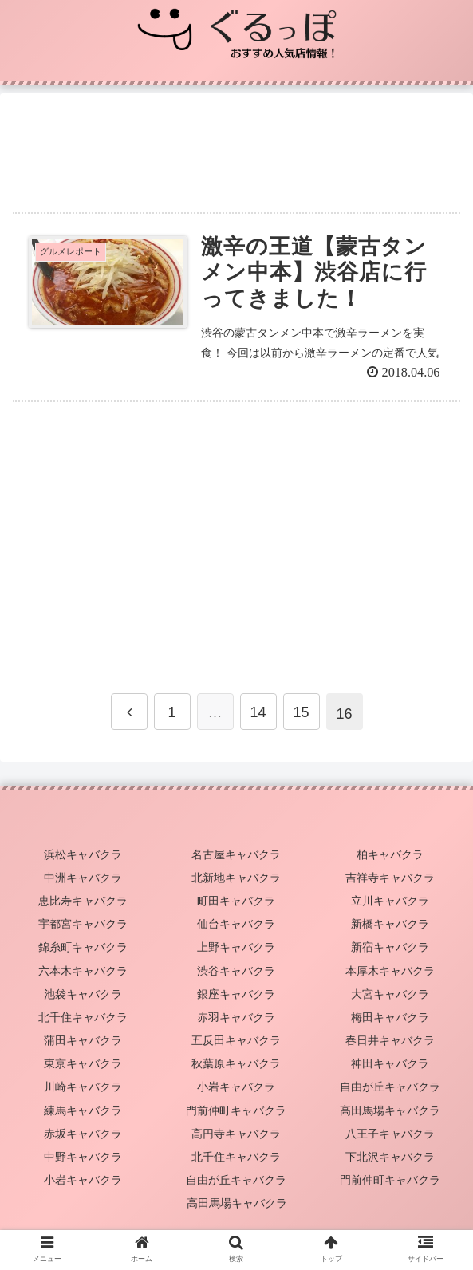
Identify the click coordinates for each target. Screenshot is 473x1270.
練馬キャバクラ (83, 1110)
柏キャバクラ (390, 854)
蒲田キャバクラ (83, 1040)
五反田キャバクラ (236, 1040)
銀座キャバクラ (236, 994)
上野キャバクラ (236, 947)
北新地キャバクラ (236, 877)
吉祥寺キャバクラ (390, 877)
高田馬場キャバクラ (390, 1110)
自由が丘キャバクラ (390, 1086)
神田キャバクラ (390, 1063)
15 (301, 712)
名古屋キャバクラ (236, 854)
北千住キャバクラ (83, 1017)
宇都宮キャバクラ (83, 923)
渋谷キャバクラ (236, 970)
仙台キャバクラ (236, 923)
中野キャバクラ (83, 1156)
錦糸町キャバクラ (83, 947)
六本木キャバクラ (83, 970)
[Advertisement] (236, 146)
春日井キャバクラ (390, 1040)
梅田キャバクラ (390, 1017)
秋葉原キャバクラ (236, 1063)
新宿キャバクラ (390, 947)
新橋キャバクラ (390, 923)
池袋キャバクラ (83, 994)
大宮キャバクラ (390, 994)
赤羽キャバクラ (236, 1017)
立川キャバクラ (390, 900)
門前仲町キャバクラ (236, 1110)
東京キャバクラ (83, 1063)
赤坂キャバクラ (83, 1133)
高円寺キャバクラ (236, 1133)
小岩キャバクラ (236, 1086)
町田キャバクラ (236, 900)
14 (258, 712)
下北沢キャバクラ (390, 1156)
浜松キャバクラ (83, 854)
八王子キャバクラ (390, 1133)
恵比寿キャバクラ (83, 900)
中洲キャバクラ (83, 877)
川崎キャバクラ (83, 1086)
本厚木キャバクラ (390, 970)
